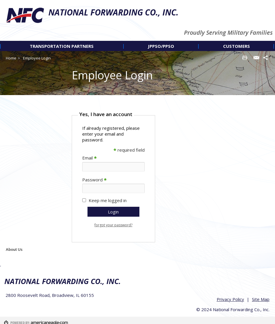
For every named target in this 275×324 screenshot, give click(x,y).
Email (89, 158)
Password (94, 180)
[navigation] (137, 46)
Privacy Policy (231, 295)
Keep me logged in (108, 200)
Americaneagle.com (254, 318)
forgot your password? (113, 225)
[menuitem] (62, 46)
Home (11, 58)
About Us (14, 249)
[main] (172, 176)
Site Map (262, 295)
